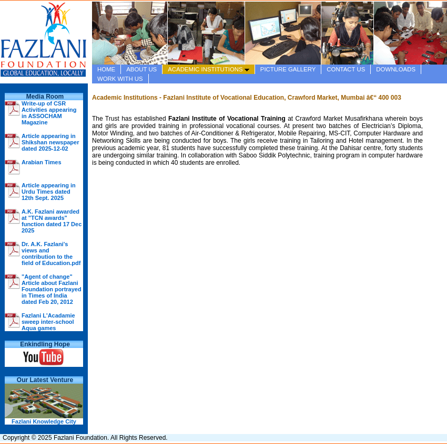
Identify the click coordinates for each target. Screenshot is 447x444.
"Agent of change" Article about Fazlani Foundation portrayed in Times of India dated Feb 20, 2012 (52, 289)
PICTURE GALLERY (288, 69)
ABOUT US (141, 69)
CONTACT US (346, 69)
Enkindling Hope (45, 344)
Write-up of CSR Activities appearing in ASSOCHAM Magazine (49, 112)
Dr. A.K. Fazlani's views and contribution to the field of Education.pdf (51, 253)
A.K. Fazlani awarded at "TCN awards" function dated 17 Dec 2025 (52, 221)
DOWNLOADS (395, 69)
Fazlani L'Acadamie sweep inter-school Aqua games (48, 321)
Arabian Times (42, 162)
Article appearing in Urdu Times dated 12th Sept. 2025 (49, 191)
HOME (106, 69)
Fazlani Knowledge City (44, 421)
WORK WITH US (120, 79)
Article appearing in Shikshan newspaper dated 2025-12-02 (50, 142)
